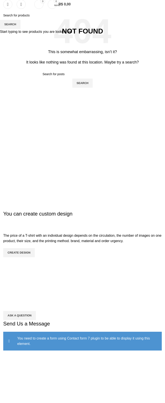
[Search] (21, 4)
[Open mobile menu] (7, 4)
